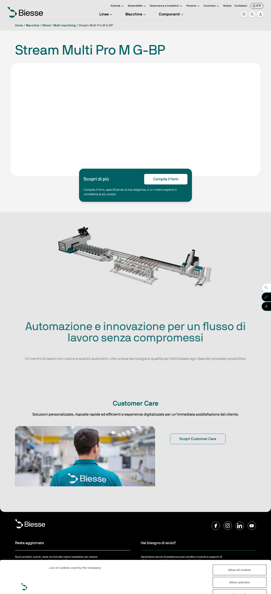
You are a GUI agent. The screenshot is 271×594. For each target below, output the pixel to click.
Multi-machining (64, 25)
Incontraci (212, 6)
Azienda (118, 6)
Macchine (136, 14)
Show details (58, 586)
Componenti (171, 14)
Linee (106, 14)
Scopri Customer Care (197, 439)
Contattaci (240, 6)
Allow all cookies (239, 539)
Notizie (227, 6)
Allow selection (239, 551)
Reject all (239, 563)
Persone (193, 6)
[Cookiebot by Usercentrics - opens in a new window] (24, 586)
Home (19, 25)
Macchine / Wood (38, 25)
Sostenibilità (137, 6)
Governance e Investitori (166, 6)
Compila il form (165, 179)
